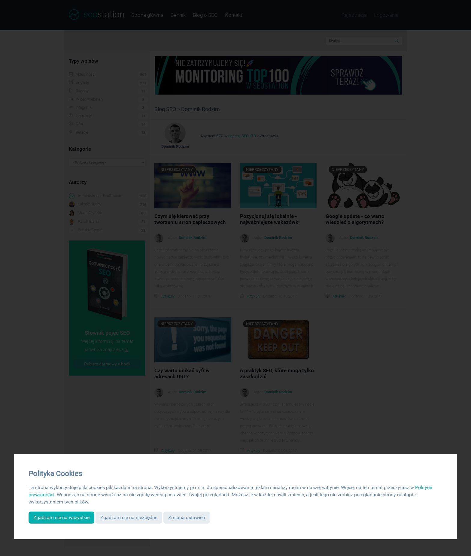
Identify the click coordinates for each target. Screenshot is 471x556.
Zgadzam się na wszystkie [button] (61, 517)
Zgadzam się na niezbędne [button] (128, 517)
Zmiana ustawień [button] (186, 517)
